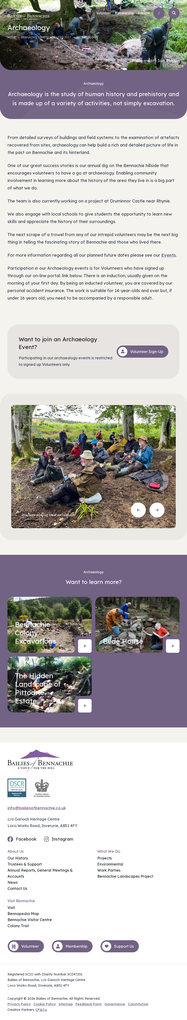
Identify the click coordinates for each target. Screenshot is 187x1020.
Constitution (138, 1004)
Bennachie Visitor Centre (29, 919)
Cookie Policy (44, 1004)
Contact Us (17, 888)
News (12, 882)
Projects (104, 858)
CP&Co (41, 1010)
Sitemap (65, 1004)
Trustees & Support (24, 864)
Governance (114, 1004)
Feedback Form (89, 1004)
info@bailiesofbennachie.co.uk (36, 808)
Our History (17, 858)
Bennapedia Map (23, 913)
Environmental (110, 864)
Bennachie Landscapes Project (46, 37)
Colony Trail (18, 925)
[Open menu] (159, 13)
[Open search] (174, 13)
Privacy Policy (19, 1004)
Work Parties (108, 870)
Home (11, 37)
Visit (11, 907)
